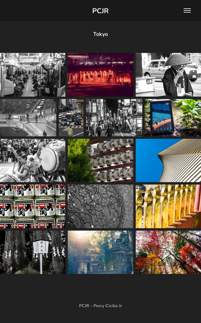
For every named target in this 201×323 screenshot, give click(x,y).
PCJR (100, 10)
